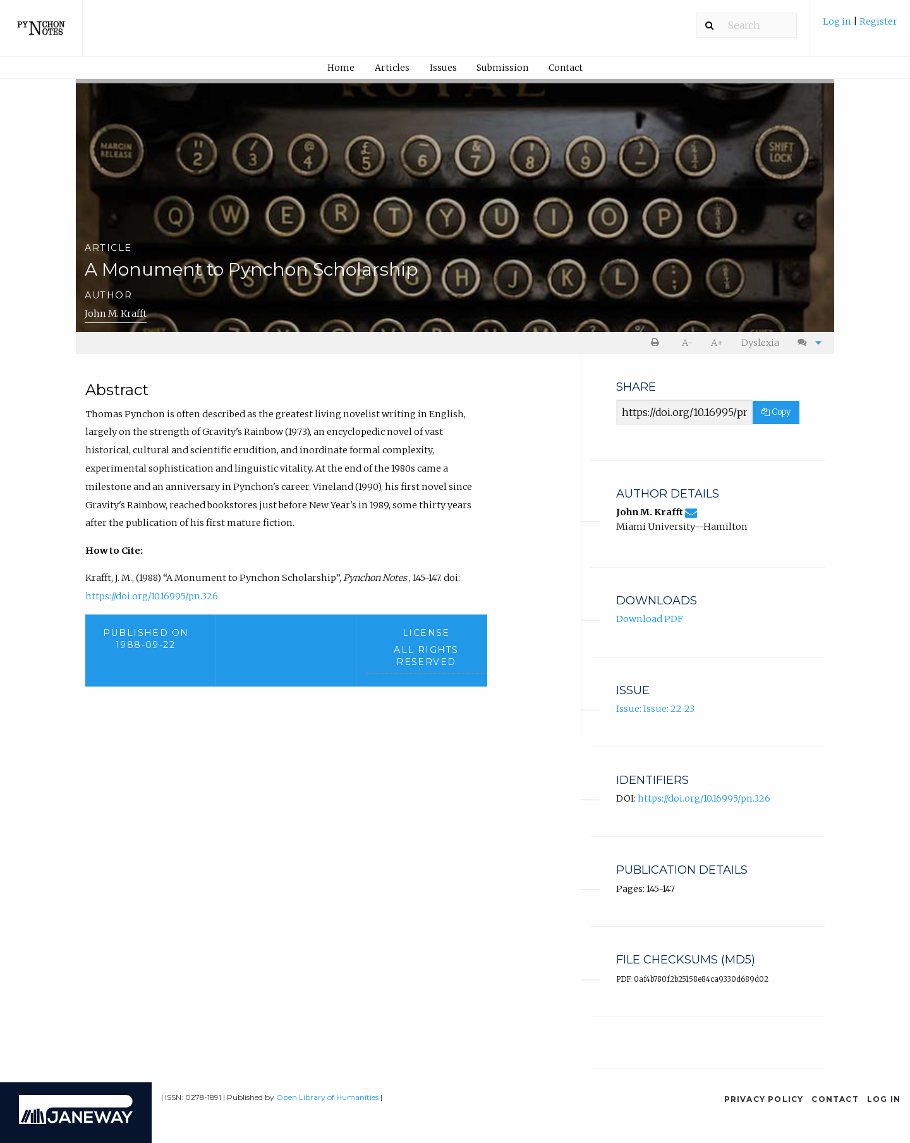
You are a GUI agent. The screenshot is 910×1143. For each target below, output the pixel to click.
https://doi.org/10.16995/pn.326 (151, 596)
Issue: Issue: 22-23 (655, 708)
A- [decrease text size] (687, 342)
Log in (838, 21)
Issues (443, 67)
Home (341, 67)
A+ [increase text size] (717, 342)
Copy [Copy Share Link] (776, 411)
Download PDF (649, 619)
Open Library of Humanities (327, 1097)
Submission (502, 67)
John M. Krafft (116, 313)
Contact (566, 67)
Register (878, 21)
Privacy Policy (764, 1099)
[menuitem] (860, 26)
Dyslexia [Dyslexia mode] (760, 342)
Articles (392, 67)
